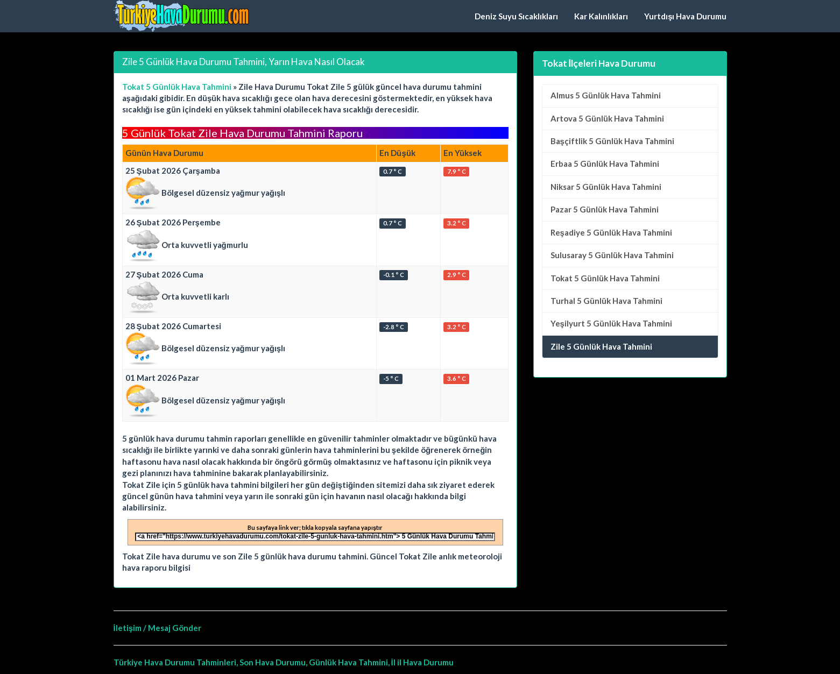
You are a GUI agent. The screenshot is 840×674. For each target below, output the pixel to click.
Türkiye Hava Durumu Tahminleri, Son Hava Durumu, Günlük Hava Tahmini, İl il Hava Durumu (284, 662)
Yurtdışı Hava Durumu (685, 16)
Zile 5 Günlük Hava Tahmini (601, 346)
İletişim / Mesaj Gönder (158, 628)
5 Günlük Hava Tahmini (605, 95)
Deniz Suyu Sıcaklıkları (516, 16)
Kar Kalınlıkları (601, 16)
